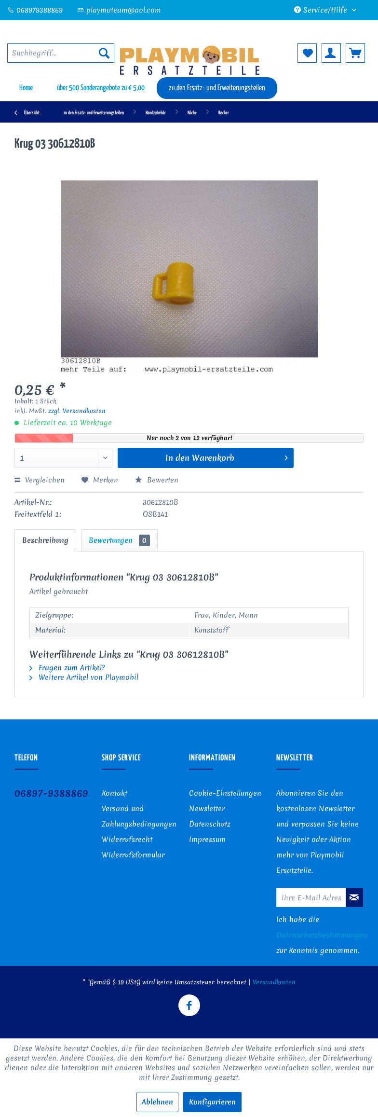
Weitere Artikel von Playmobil (83, 677)
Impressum (207, 839)
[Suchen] (104, 53)
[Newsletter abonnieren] (354, 897)
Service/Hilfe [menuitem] (322, 10)
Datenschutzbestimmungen (321, 935)
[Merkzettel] (307, 53)
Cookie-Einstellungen (225, 793)
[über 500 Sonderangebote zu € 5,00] (101, 88)
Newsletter (207, 809)
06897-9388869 (51, 793)
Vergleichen (39, 480)
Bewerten (156, 480)
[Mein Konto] (331, 53)
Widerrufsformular (133, 855)
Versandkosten (274, 982)
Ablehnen (157, 1102)
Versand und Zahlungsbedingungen (139, 816)
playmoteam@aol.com (119, 10)
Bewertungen (119, 540)
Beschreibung (45, 540)
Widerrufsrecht (127, 839)
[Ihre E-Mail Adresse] (311, 897)
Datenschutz (209, 824)
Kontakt (114, 793)
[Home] (26, 88)
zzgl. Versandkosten (77, 411)
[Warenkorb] (355, 53)
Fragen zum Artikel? (67, 668)
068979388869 (35, 10)
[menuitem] (60, 53)
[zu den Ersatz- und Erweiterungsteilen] (217, 88)
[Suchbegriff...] (60, 53)
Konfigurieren (212, 1102)
